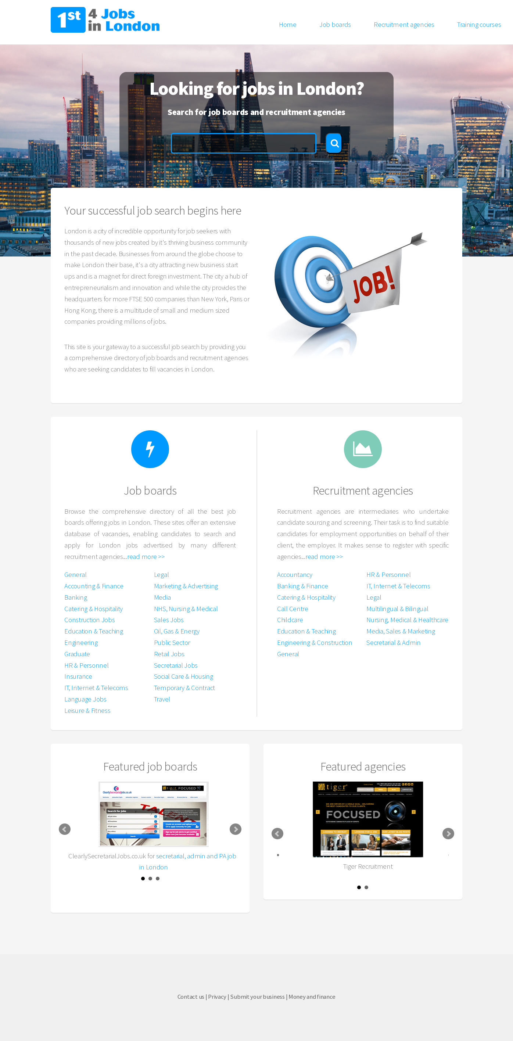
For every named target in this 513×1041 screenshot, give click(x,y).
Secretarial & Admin (393, 642)
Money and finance (312, 996)
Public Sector (172, 642)
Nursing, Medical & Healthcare (407, 619)
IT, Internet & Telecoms (96, 687)
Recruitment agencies (404, 24)
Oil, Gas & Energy (177, 631)
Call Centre (292, 608)
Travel (162, 699)
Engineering (80, 642)
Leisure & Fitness (87, 710)
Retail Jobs (169, 654)
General (75, 574)
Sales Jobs (169, 619)
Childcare (290, 619)
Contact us (190, 996)
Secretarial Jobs (176, 665)
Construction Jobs (89, 619)
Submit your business (257, 996)
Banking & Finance (302, 586)
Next (235, 829)
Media (162, 597)
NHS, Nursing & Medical (186, 608)
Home (288, 24)
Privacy (217, 996)
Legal (161, 574)
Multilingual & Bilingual (397, 608)
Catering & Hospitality (93, 608)
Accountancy (294, 574)
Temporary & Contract (184, 687)
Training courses (479, 24)
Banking (75, 597)
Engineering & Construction (314, 642)
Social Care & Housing (183, 676)
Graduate (77, 654)
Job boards (335, 24)
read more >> (146, 556)
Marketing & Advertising (186, 586)
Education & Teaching (93, 631)
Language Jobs (85, 699)
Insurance (78, 676)
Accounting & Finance (93, 586)
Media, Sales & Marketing (400, 631)
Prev (65, 829)
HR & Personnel (86, 665)
